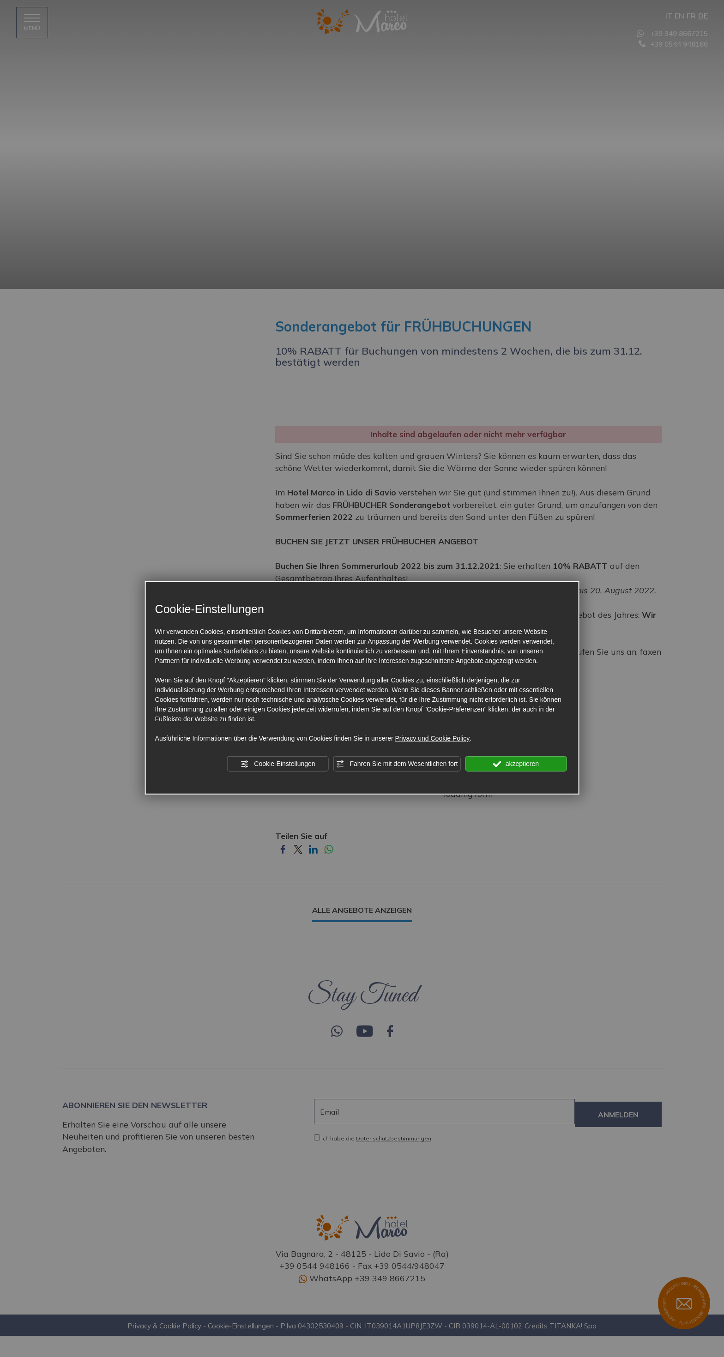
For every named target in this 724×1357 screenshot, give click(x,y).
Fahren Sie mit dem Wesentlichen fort (397, 764)
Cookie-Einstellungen (277, 764)
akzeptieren (516, 764)
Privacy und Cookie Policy (432, 738)
